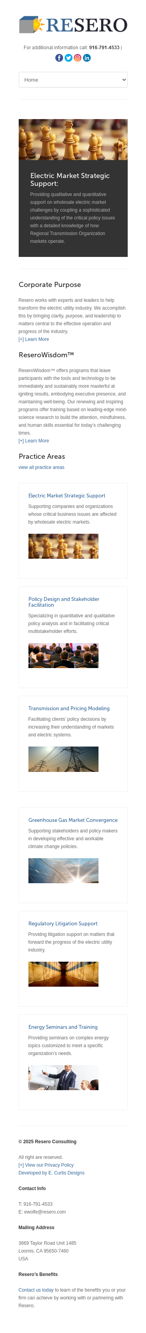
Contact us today (36, 1290)
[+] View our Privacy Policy (46, 1165)
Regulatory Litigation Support (63, 924)
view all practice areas (42, 467)
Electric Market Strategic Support (67, 496)
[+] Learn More (34, 339)
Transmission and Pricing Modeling (69, 708)
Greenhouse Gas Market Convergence (73, 820)
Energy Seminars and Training (63, 1027)
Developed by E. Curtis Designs (51, 1173)
